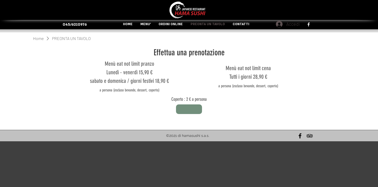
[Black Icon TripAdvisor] (309, 135)
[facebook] (308, 24)
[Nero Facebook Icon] (300, 135)
